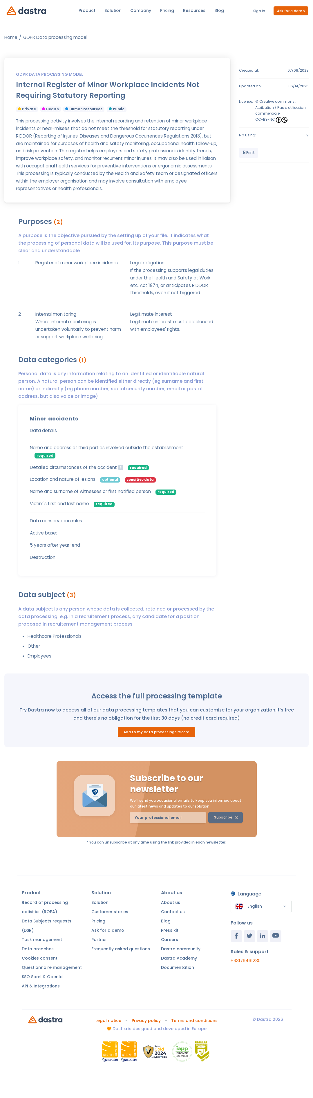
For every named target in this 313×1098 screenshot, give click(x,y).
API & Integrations (41, 986)
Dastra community (180, 949)
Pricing (167, 10)
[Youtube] (275, 936)
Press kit (169, 930)
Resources (194, 10)
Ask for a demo (291, 10)
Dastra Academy (179, 958)
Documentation (177, 967)
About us (170, 902)
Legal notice (108, 1020)
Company (140, 10)
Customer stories (109, 912)
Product (87, 10)
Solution (113, 10)
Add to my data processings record (156, 731)
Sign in (259, 10)
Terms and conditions (194, 1020)
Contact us (173, 912)
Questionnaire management (52, 967)
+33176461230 (245, 961)
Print (249, 152)
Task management (42, 939)
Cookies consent (39, 958)
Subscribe (226, 817)
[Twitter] (249, 936)
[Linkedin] (262, 936)
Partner (99, 939)
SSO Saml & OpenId (42, 977)
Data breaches (38, 949)
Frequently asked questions (120, 949)
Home (10, 37)
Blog (219, 10)
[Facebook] (236, 936)
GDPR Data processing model (55, 37)
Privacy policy (146, 1020)
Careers (169, 939)
